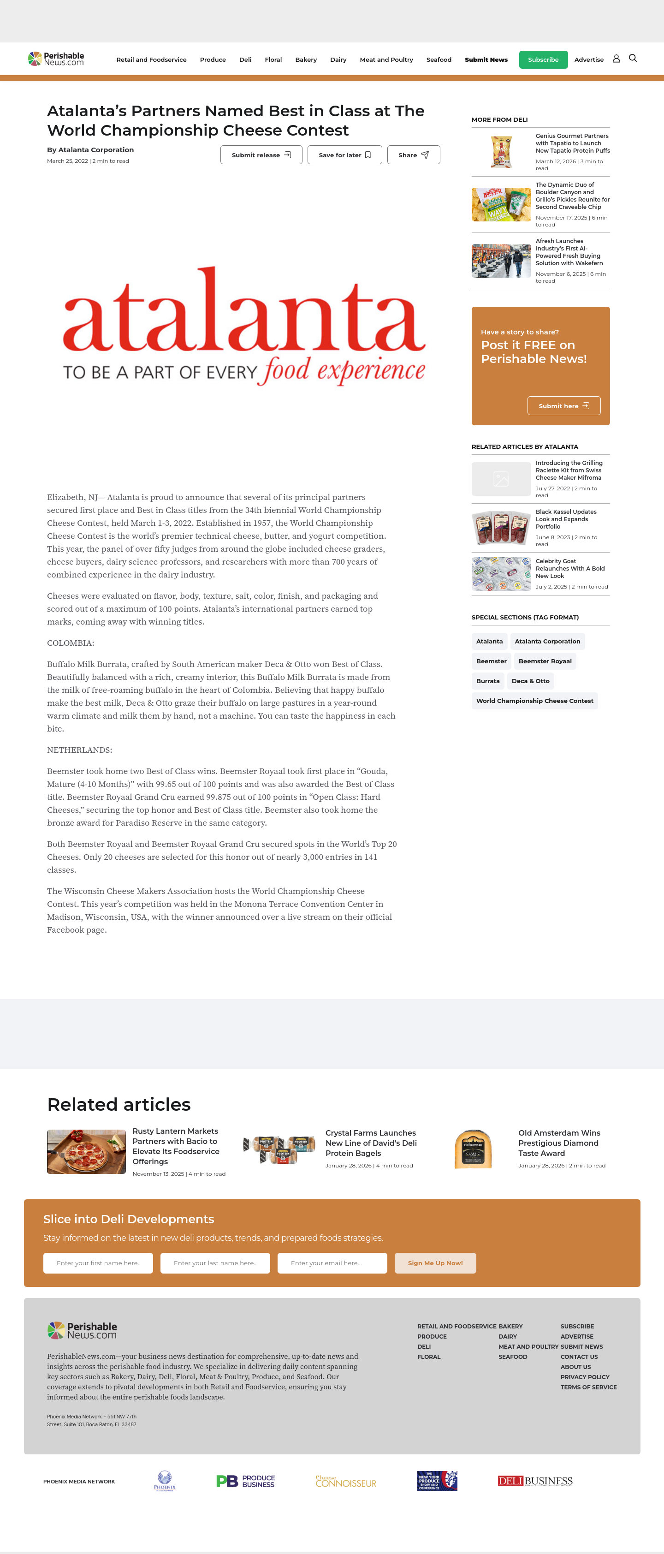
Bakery (306, 59)
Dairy (338, 59)
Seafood (439, 59)
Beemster (491, 661)
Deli (245, 59)
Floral (273, 59)
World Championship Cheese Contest (534, 700)
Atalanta (489, 641)
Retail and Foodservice (152, 59)
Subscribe (543, 59)
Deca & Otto (531, 681)
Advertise (589, 59)
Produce (213, 59)
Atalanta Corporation (96, 149)
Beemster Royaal (545, 661)
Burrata (488, 681)
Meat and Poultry (386, 59)
